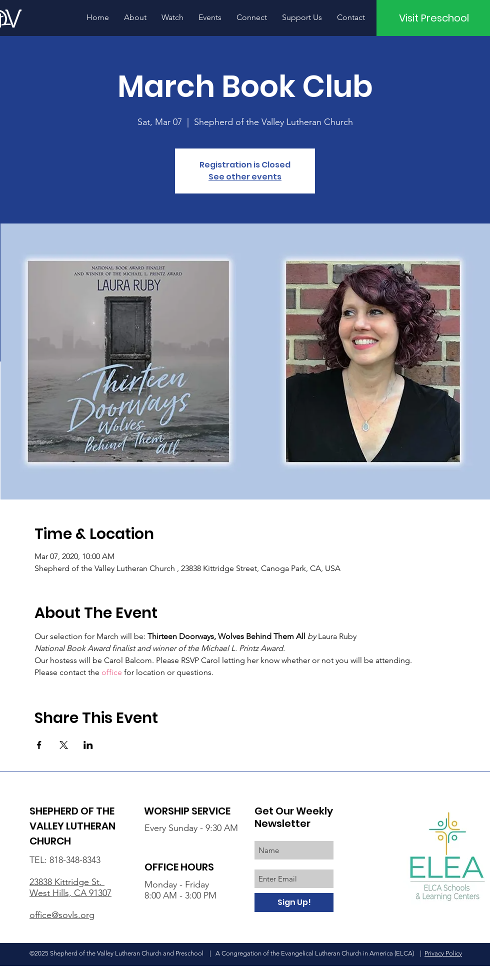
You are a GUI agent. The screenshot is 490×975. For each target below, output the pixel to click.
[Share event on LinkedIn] (88, 745)
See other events (245, 176)
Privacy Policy (443, 953)
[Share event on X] (63, 745)
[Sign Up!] (294, 902)
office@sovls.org (62, 915)
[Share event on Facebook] (39, 745)
